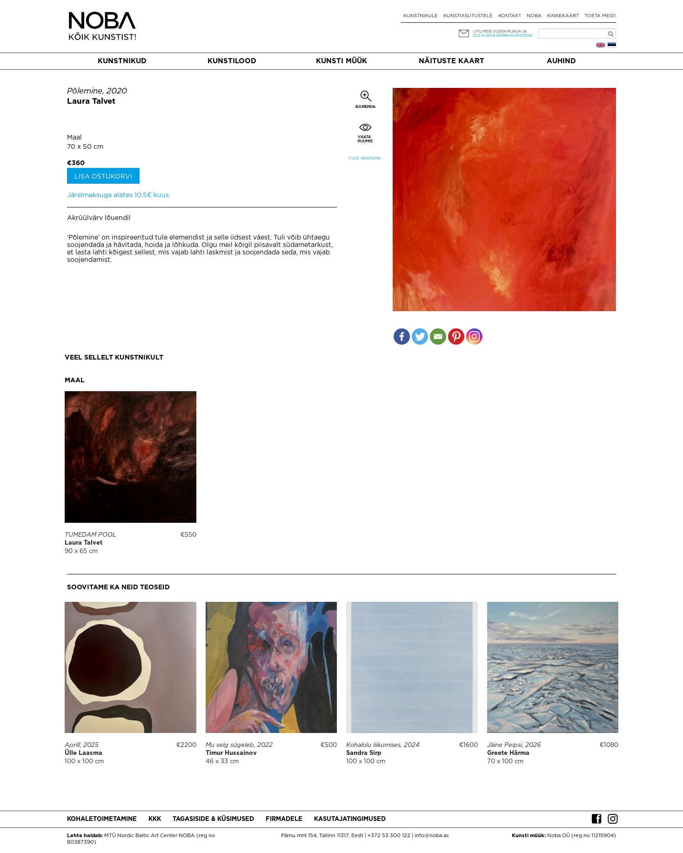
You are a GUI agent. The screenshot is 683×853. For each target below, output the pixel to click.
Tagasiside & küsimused (213, 819)
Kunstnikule (420, 16)
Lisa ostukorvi (103, 177)
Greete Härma (508, 753)
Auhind (561, 61)
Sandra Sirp (364, 753)
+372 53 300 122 (389, 835)
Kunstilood (232, 61)
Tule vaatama (364, 158)
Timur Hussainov (231, 753)
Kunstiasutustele (468, 16)
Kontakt (509, 16)
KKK (154, 819)
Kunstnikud (122, 61)
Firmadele (284, 819)
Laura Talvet (91, 101)
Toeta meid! (600, 16)
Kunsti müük (341, 61)
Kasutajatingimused (350, 819)
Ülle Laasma (83, 753)
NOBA (534, 16)
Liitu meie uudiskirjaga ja (500, 31)
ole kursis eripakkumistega (502, 35)
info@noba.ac (432, 835)
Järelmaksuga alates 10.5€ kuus (118, 195)
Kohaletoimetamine (102, 819)
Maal (74, 137)
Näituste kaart (451, 61)
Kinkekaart (563, 16)
